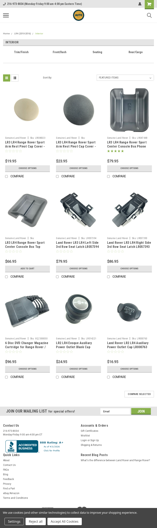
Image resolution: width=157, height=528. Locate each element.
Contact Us (9, 465)
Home (6, 33)
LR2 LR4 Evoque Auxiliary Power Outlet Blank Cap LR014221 (74, 347)
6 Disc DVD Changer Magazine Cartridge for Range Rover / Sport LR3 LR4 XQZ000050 (26, 347)
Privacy (7, 483)
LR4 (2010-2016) (22, 33)
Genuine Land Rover (15, 137)
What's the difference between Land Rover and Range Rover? (115, 460)
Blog (5, 474)
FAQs (6, 469)
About (6, 460)
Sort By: (47, 77)
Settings (14, 521)
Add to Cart (27, 268)
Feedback (8, 479)
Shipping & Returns (91, 445)
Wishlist (85, 435)
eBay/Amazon (11, 493)
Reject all (36, 521)
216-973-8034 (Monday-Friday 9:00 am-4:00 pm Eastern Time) (42, 4)
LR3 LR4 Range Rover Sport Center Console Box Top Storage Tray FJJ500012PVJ (25, 247)
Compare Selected (139, 394)
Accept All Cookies (64, 521)
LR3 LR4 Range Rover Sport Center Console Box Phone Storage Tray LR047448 (127, 146)
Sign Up (94, 440)
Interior (39, 33)
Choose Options (28, 168)
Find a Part (9, 488)
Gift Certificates (89, 431)
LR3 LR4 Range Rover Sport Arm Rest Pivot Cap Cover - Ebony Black (76, 146)
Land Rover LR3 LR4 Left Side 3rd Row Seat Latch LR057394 (77, 245)
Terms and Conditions (15, 498)
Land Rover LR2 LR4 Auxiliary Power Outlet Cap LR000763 (128, 345)
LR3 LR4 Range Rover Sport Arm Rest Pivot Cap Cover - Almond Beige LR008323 (25, 146)
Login (84, 440)
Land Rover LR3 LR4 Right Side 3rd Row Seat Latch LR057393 (129, 245)
